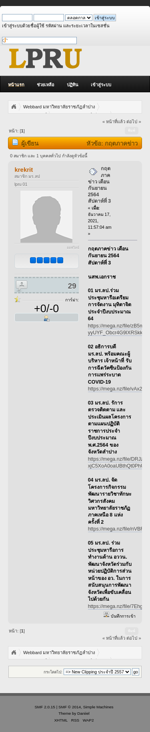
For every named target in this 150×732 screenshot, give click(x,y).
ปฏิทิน (72, 84)
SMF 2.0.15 (44, 707)
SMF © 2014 (69, 707)
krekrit (23, 169)
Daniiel (83, 713)
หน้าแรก (16, 84)
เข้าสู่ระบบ (101, 84)
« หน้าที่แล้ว (113, 121)
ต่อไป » (133, 121)
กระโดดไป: (53, 672)
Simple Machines (98, 707)
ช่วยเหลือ (45, 84)
